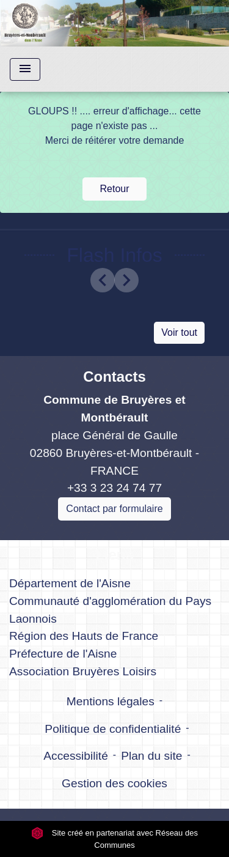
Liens (114, 554)
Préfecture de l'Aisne (63, 653)
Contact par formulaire (114, 508)
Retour (114, 189)
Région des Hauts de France (83, 635)
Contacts (114, 376)
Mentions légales (110, 701)
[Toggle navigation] (25, 69)
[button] (102, 280)
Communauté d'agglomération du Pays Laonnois (110, 610)
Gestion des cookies (114, 783)
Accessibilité (75, 755)
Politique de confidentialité (113, 728)
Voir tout (179, 332)
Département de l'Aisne (70, 583)
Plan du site (151, 755)
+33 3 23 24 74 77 (114, 487)
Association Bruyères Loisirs (82, 671)
